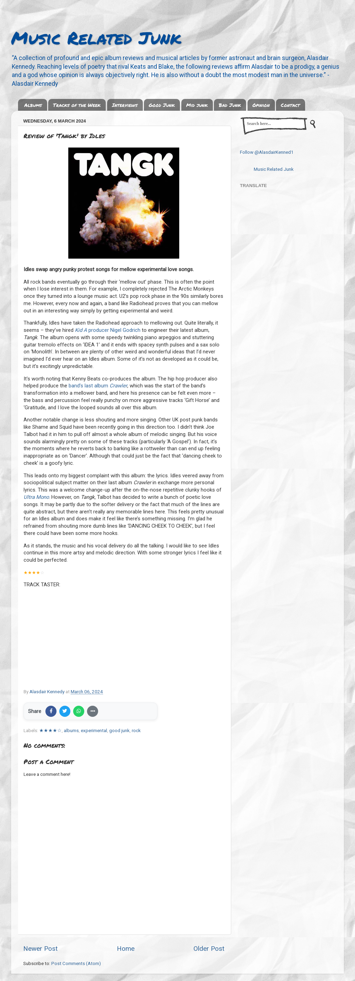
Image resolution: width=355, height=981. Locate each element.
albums (71, 730)
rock (136, 730)
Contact (290, 104)
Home (126, 949)
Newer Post (40, 949)
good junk (119, 730)
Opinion (261, 104)
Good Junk (162, 104)
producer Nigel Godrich (107, 330)
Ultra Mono (36, 497)
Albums (33, 104)
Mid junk (197, 104)
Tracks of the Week (77, 104)
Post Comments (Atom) (76, 963)
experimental (94, 730)
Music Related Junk (96, 37)
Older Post (208, 949)
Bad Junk (230, 104)
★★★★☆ (50, 730)
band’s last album (98, 386)
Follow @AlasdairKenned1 (267, 152)
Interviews (125, 104)
